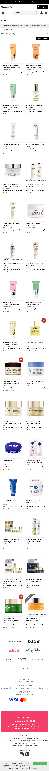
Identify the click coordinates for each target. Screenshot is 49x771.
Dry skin (3, 20)
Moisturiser (37, 18)
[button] (46, 13)
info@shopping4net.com (24, 728)
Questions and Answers (30, 739)
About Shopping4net (40, 741)
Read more (36, 768)
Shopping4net (5, 18)
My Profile (15, 739)
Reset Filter (42, 38)
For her (21, 18)
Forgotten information (12, 741)
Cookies (18, 743)
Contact (26, 741)
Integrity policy (29, 743)
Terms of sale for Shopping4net (25, 746)
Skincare (28, 18)
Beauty (15, 18)
